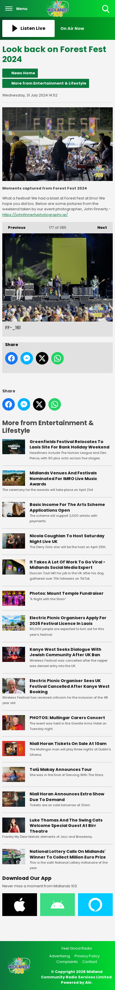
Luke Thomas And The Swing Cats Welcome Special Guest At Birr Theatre (66, 825)
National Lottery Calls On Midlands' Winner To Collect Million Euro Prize (68, 854)
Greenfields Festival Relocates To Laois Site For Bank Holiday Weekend (69, 444)
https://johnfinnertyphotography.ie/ (35, 214)
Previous (14, 226)
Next (99, 226)
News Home (23, 73)
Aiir (88, 982)
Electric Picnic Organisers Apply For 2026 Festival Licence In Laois (68, 621)
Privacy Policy (87, 956)
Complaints (67, 961)
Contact (89, 961)
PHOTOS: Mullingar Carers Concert (67, 718)
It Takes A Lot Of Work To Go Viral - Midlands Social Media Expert (67, 565)
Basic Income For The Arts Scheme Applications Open (67, 507)
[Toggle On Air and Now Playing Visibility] (86, 28)
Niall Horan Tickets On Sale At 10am (68, 743)
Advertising (59, 956)
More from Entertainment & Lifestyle (48, 83)
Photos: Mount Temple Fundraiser (67, 593)
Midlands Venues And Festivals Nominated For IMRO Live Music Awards (63, 478)
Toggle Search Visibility (106, 9)
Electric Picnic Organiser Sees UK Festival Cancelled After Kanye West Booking (70, 686)
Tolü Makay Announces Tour (61, 769)
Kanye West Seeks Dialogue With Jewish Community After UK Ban (65, 652)
